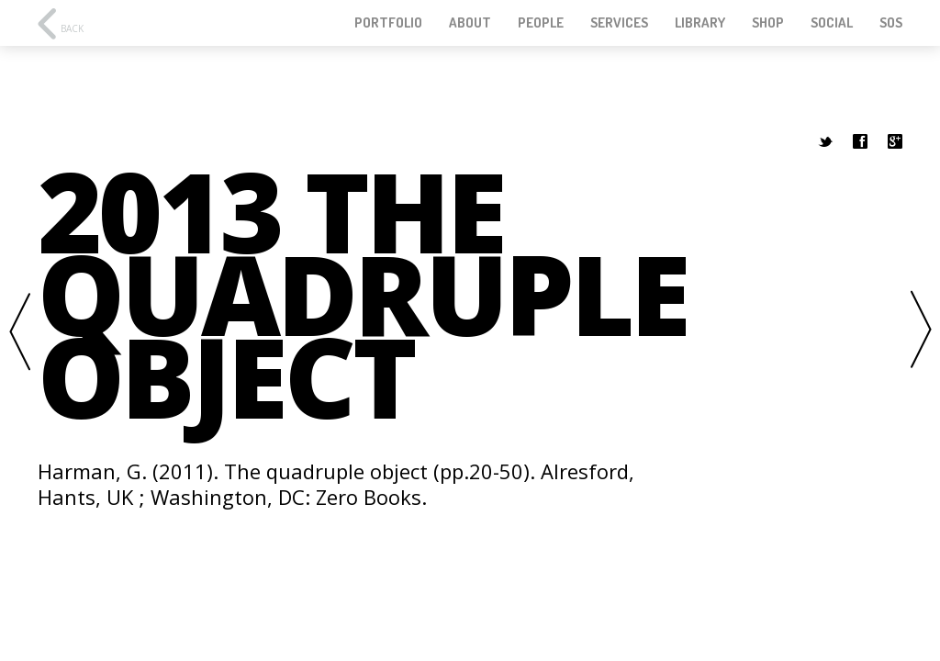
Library (700, 23)
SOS (890, 23)
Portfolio (388, 23)
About (470, 23)
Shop (768, 23)
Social (832, 23)
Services (619, 23)
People (541, 23)
